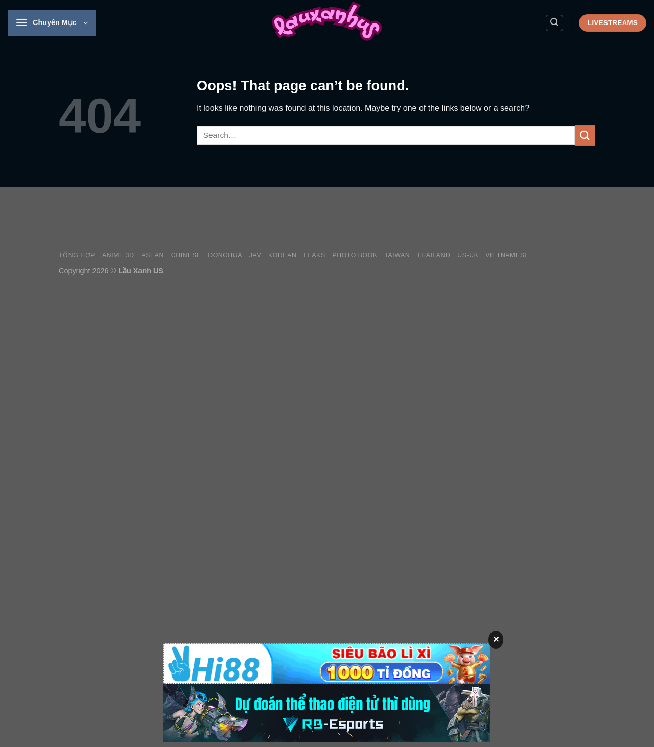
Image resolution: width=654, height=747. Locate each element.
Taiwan (397, 255)
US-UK (467, 255)
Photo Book (354, 255)
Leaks (314, 255)
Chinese (186, 255)
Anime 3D (118, 255)
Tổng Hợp (77, 255)
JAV (255, 255)
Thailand (433, 255)
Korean (282, 255)
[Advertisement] (409, 219)
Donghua (225, 255)
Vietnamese (507, 255)
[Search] (554, 23)
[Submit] (585, 135)
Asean (152, 255)
